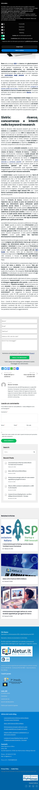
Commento (4, 412)
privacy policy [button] (19, 8)
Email (15, 425)
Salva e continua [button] (19, 50)
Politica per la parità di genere (9, 705)
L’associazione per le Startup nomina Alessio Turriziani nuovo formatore (19, 463)
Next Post (27, 375)
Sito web (29, 425)
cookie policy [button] (23, 12)
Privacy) (31, 353)
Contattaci (4, 696)
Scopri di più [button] (19, 46)
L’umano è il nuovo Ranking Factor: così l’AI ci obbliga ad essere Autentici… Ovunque (19, 495)
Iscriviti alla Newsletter (7, 702)
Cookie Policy (14, 769)
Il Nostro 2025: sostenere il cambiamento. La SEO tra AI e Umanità (21, 486)
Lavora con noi (5, 699)
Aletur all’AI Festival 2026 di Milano (17, 471)
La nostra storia (5, 693)
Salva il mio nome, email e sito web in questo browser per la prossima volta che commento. (19, 435)
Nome (3, 425)
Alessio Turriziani (13, 384)
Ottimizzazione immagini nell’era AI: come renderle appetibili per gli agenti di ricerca (21, 478)
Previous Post (12, 375)
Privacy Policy (5, 769)
